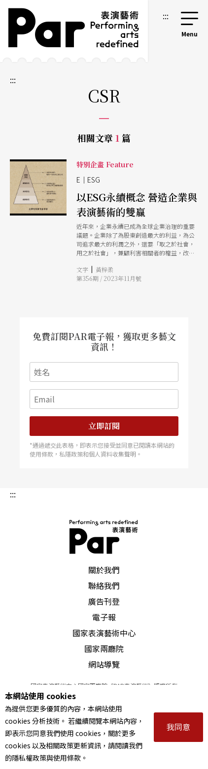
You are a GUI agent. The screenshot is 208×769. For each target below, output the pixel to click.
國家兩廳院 (104, 648)
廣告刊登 (104, 601)
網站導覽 (104, 664)
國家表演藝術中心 (104, 633)
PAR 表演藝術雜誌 (104, 537)
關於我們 (104, 570)
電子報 (104, 617)
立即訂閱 (104, 425)
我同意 (178, 727)
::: (166, 16)
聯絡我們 (104, 585)
